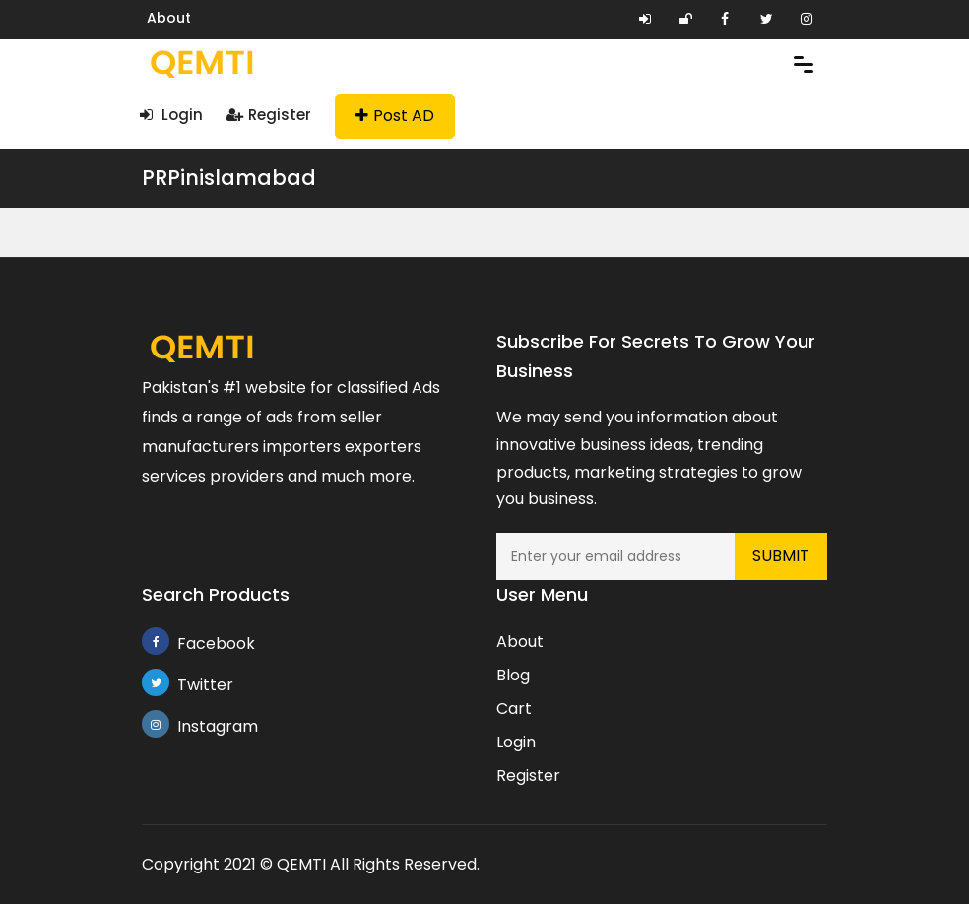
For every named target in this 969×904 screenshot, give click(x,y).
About (169, 18)
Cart (514, 708)
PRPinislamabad (229, 177)
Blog (513, 675)
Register (268, 114)
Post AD (394, 115)
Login (171, 114)
